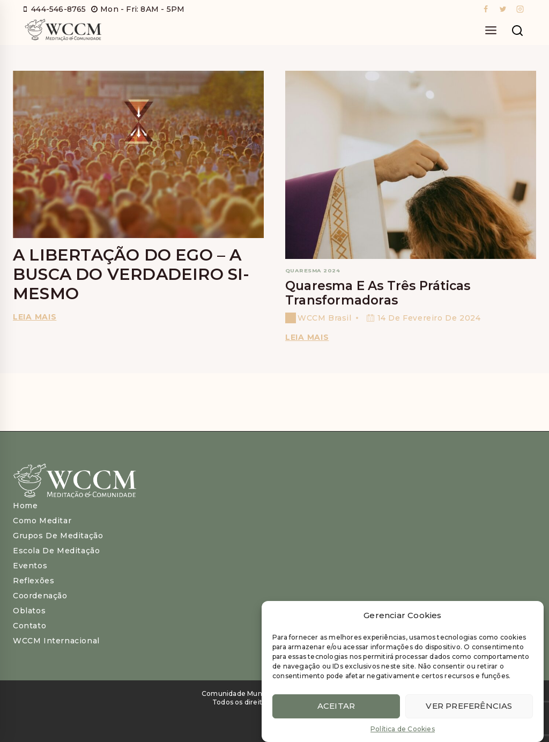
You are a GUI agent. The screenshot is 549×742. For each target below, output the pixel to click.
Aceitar (336, 706)
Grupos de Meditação (58, 535)
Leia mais (36, 317)
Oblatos (29, 610)
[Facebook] (485, 9)
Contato (29, 625)
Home (25, 505)
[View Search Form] (517, 31)
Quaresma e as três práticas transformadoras (377, 293)
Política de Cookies (402, 729)
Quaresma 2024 (312, 270)
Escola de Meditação (56, 550)
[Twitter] (502, 9)
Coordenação (40, 595)
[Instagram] (520, 9)
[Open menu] (490, 31)
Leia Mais (308, 337)
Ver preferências (469, 706)
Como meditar (42, 520)
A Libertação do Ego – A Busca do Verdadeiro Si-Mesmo (131, 274)
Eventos (30, 565)
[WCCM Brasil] (62, 31)
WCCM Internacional (56, 640)
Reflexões (33, 580)
